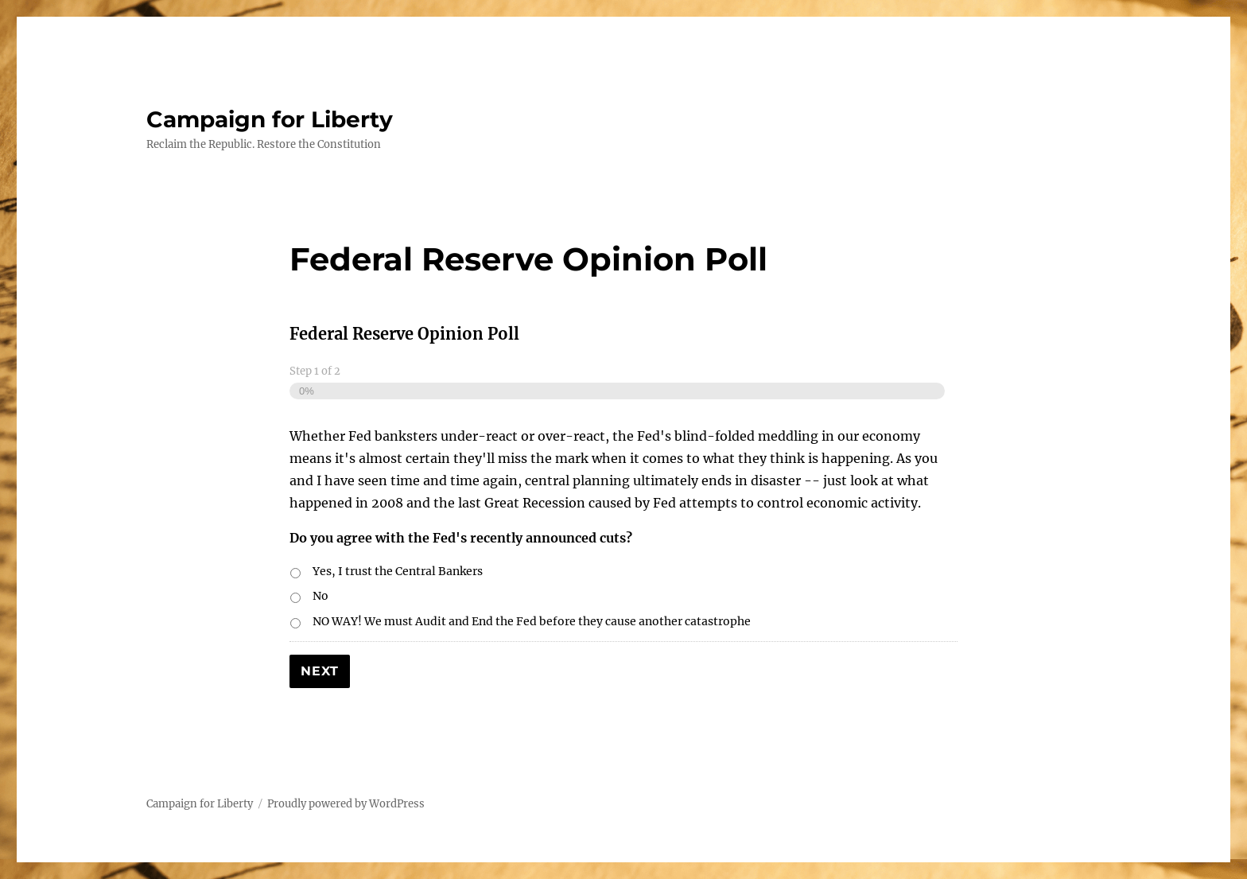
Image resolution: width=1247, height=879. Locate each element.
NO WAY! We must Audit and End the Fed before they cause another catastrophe (532, 621)
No (320, 596)
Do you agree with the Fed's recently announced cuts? (460, 538)
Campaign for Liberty (269, 119)
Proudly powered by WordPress (346, 804)
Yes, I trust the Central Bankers (398, 571)
